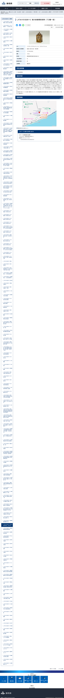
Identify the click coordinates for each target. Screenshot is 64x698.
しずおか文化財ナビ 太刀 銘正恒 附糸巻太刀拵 (7, 244)
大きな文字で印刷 (59, 27)
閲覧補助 (57, 2)
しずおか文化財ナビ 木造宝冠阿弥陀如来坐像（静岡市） (7, 183)
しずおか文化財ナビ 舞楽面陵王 (7, 169)
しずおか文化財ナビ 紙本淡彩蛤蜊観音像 (7, 87)
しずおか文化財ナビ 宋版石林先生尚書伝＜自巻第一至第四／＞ (7, 424)
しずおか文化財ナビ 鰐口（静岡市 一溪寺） (7, 288)
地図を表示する (23, 128)
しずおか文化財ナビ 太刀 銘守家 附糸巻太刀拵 (7, 223)
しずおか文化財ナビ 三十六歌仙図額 (7, 120)
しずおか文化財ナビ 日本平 (7, 623)
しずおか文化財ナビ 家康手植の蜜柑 (7, 633)
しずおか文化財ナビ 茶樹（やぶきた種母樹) (7, 637)
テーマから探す (32, 8)
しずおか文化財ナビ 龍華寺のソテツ (7, 652)
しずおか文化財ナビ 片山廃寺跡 (7, 604)
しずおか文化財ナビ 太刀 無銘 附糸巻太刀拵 (7, 240)
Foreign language (56, 4)
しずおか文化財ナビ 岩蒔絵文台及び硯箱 (7, 295)
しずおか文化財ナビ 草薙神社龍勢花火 (7, 560)
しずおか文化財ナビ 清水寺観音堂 (7, 57)
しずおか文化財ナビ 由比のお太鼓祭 (7, 556)
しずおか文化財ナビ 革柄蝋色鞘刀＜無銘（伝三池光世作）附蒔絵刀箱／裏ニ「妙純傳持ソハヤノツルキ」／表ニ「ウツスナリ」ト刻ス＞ (7, 205)
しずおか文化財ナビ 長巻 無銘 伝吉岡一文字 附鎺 (7, 339)
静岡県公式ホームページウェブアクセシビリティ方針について (35, 689)
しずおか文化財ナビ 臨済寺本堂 (7, 49)
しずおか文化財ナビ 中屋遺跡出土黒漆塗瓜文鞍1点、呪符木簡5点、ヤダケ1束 (7, 509)
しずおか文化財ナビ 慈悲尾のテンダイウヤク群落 (7, 644)
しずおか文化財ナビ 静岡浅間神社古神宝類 (7, 318)
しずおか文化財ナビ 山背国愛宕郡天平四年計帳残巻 (7, 440)
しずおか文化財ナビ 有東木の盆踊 (7, 540)
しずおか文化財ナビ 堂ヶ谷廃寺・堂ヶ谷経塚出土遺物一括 (7, 496)
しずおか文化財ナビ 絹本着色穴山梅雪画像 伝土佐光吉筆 (7, 78)
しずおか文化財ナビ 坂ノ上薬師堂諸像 (7, 195)
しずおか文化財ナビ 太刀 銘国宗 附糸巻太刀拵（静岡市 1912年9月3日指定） (7, 227)
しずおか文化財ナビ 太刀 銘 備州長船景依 (7, 353)
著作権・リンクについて (6, 689)
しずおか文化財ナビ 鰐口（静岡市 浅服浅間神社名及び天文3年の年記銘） (7, 396)
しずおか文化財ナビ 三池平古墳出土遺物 (7, 488)
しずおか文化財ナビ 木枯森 (7, 625)
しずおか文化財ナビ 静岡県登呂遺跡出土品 (7, 521)
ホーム (6, 8)
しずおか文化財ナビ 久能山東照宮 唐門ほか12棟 (7, 34)
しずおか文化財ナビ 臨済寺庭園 (7, 620)
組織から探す (45, 8)
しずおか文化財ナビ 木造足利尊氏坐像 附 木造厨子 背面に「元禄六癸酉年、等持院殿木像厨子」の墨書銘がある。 (7, 130)
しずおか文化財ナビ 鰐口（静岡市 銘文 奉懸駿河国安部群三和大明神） (7, 416)
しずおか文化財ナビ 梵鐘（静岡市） (7, 284)
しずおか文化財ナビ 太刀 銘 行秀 (7, 327)
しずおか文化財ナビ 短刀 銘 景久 (7, 380)
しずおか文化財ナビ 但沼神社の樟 (7, 660)
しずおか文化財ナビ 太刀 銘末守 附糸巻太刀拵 (7, 253)
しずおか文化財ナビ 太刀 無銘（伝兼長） (7, 303)
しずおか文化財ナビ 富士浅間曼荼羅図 (7, 95)
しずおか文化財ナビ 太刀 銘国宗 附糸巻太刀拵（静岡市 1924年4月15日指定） (7, 248)
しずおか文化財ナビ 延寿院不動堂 (7, 61)
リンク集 (51, 689)
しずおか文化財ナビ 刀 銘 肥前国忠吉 (7, 307)
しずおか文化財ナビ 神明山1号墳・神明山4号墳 (7, 598)
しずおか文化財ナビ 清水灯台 (7, 53)
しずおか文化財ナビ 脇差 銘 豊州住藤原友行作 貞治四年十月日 (7, 342)
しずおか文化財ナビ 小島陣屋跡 (7, 590)
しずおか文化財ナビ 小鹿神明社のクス (7, 664)
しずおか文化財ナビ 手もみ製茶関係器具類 (7, 536)
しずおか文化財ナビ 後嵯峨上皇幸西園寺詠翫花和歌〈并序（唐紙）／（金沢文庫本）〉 (7, 430)
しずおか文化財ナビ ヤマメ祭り (7, 563)
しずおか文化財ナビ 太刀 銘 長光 (7, 357)
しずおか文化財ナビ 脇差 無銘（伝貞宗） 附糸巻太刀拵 (7, 235)
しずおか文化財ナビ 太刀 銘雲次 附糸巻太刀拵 (7, 232)
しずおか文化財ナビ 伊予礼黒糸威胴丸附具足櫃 (7, 331)
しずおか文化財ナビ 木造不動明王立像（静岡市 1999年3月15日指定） (7, 186)
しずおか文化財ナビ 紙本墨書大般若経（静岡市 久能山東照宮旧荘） (7, 457)
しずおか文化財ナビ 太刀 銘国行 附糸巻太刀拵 (7, 211)
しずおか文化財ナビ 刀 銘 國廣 (7, 361)
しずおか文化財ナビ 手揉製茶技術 (7, 567)
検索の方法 (37, 3)
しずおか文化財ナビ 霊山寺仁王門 (7, 37)
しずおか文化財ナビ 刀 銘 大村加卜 (7, 291)
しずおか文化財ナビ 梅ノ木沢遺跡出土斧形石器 (7, 513)
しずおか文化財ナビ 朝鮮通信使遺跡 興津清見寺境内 (7, 586)
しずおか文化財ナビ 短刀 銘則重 (7, 264)
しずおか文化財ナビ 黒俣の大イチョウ (7, 641)
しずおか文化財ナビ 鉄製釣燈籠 (7, 369)
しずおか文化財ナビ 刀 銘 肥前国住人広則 (7, 406)
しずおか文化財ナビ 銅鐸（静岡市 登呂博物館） (7, 474)
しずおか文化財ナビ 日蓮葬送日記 (7, 471)
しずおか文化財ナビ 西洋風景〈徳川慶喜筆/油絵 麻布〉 (7, 151)
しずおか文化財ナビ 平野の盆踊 (7, 548)
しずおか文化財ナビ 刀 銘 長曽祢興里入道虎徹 (7, 388)
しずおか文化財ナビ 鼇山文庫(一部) (7, 444)
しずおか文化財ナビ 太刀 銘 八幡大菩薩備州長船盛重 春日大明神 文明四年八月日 (7, 348)
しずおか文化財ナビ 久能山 (7, 601)
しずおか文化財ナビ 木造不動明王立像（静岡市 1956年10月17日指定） (7, 164)
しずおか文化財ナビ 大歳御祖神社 (7, 41)
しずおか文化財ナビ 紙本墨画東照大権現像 (7, 91)
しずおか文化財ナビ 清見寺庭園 (7, 616)
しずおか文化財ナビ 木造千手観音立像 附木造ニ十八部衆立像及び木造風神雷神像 (7, 178)
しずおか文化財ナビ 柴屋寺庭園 (7, 629)
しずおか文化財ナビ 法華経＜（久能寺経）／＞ (7, 30)
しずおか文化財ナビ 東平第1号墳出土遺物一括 (7, 147)
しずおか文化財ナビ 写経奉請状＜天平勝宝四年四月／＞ (7, 435)
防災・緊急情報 (46, 3)
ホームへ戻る (61, 668)
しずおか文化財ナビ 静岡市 (7, 18)
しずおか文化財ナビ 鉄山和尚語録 (7, 448)
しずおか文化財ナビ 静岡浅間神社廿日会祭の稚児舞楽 (7, 571)
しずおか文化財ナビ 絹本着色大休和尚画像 (7, 112)
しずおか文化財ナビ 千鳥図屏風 (7, 116)
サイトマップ (58, 689)
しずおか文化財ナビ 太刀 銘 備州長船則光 (7, 384)
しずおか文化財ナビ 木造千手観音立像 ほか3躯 (7, 136)
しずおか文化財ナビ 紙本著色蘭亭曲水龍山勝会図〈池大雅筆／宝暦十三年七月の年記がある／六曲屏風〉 (7, 73)
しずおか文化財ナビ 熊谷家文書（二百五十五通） (7, 420)
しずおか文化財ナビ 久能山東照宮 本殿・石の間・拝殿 (7, 22)
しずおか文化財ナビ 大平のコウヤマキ (7, 648)
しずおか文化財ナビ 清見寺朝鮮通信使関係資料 (7, 529)
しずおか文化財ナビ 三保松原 (7, 612)
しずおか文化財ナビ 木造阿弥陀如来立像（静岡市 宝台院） (7, 159)
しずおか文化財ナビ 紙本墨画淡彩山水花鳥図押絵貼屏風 (7, 99)
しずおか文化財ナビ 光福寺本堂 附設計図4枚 (7, 64)
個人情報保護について (17, 689)
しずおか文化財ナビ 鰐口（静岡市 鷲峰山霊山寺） (7, 373)
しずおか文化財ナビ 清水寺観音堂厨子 (7, 68)
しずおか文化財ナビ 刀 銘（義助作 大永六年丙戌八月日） (7, 401)
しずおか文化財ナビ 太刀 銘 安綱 (7, 335)
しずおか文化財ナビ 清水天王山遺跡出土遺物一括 (7, 501)
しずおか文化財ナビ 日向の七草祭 (7, 552)
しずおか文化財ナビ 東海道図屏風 (7, 103)
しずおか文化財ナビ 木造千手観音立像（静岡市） (7, 173)
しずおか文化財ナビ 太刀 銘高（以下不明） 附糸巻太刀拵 (7, 257)
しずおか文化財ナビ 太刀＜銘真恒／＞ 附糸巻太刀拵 (7, 26)
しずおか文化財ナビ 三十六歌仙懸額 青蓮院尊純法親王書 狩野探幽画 (7, 107)
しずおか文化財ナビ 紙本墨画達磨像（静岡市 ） (7, 83)
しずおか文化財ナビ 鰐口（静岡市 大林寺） (7, 311)
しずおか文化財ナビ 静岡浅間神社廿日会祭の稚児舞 (7, 575)
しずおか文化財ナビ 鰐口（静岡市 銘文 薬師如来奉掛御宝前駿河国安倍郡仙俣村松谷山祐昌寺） (7, 411)
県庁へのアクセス (59, 682)
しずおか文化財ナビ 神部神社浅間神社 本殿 (7, 45)
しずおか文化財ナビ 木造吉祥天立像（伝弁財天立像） (7, 191)
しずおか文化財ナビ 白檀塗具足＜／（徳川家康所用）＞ (7, 273)
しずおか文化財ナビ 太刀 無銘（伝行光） (7, 392)
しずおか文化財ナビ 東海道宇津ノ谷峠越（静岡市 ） (7, 608)
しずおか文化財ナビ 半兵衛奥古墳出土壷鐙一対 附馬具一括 (7, 478)
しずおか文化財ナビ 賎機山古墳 (7, 583)
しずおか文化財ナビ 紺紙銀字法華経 (7, 462)
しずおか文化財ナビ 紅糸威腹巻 (7, 314)
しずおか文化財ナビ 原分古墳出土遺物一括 (7, 517)
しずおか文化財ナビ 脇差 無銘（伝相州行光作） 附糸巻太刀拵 (7, 322)
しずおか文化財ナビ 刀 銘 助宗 (7, 365)
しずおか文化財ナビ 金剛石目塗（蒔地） (7, 533)
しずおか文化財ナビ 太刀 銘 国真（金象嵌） (7, 299)
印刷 (51, 27)
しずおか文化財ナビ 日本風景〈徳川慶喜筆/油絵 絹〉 (7, 155)
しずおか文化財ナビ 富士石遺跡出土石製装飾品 (7, 505)
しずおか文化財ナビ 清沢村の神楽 (7, 544)
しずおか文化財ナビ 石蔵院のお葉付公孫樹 (7, 656)
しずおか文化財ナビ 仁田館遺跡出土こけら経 (7, 492)
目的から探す (19, 8)
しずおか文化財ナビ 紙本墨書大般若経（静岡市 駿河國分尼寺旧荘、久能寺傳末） (7, 452)
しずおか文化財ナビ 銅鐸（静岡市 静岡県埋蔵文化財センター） (7, 483)
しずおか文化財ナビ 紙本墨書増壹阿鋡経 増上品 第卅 (7, 466)
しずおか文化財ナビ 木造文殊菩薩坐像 (7, 144)
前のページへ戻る (53, 668)
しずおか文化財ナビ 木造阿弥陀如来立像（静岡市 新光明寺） (7, 124)
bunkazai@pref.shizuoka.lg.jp (27, 139)
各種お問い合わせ (49, 682)
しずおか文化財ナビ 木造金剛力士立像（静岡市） (7, 140)
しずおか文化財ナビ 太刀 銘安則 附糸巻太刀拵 (7, 219)
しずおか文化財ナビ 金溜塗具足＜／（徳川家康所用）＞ (7, 277)
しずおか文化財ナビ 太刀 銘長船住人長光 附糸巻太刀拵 (7, 199)
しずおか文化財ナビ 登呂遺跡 (7, 579)
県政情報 (57, 8)
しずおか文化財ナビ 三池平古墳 (7, 594)
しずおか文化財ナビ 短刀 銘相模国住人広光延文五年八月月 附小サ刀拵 (7, 268)
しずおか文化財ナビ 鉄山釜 (7, 280)
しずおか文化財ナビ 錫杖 (7, 261)
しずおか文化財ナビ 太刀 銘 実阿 (7, 377)
